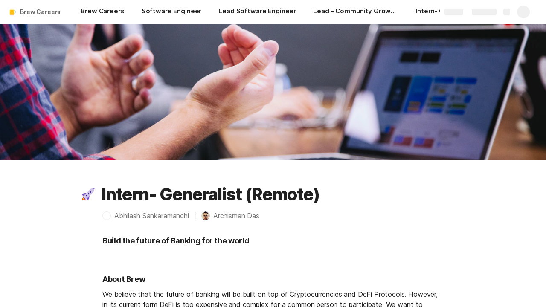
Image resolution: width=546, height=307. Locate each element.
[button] (88, 194)
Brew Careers (40, 11)
